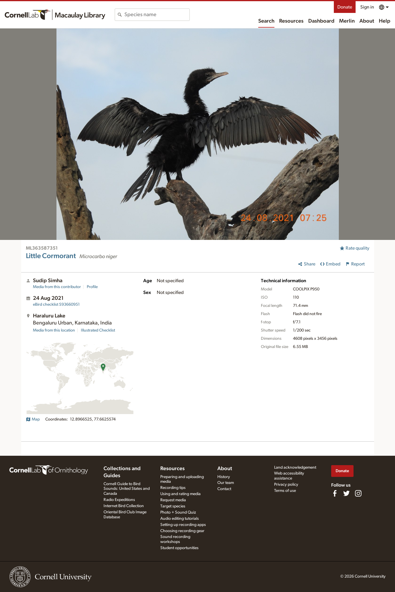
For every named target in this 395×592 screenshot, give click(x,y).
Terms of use (285, 491)
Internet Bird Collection (124, 506)
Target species (172, 506)
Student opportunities (179, 548)
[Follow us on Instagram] (358, 493)
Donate (344, 7)
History (223, 477)
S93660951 (56, 304)
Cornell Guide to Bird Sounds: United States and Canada (127, 489)
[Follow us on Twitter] (346, 493)
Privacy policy (286, 484)
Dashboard (321, 21)
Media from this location (54, 330)
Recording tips (173, 488)
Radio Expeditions (119, 500)
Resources (291, 21)
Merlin (347, 21)
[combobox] (156, 15)
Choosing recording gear (182, 531)
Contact (224, 489)
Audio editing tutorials (179, 519)
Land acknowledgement (295, 467)
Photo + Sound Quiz (178, 512)
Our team (225, 483)
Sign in (367, 7)
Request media (173, 500)
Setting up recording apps (183, 525)
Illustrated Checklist (98, 330)
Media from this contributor (57, 287)
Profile (92, 287)
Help (384, 21)
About (366, 21)
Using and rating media (180, 494)
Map (33, 419)
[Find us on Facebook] (334, 493)
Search (266, 21)
